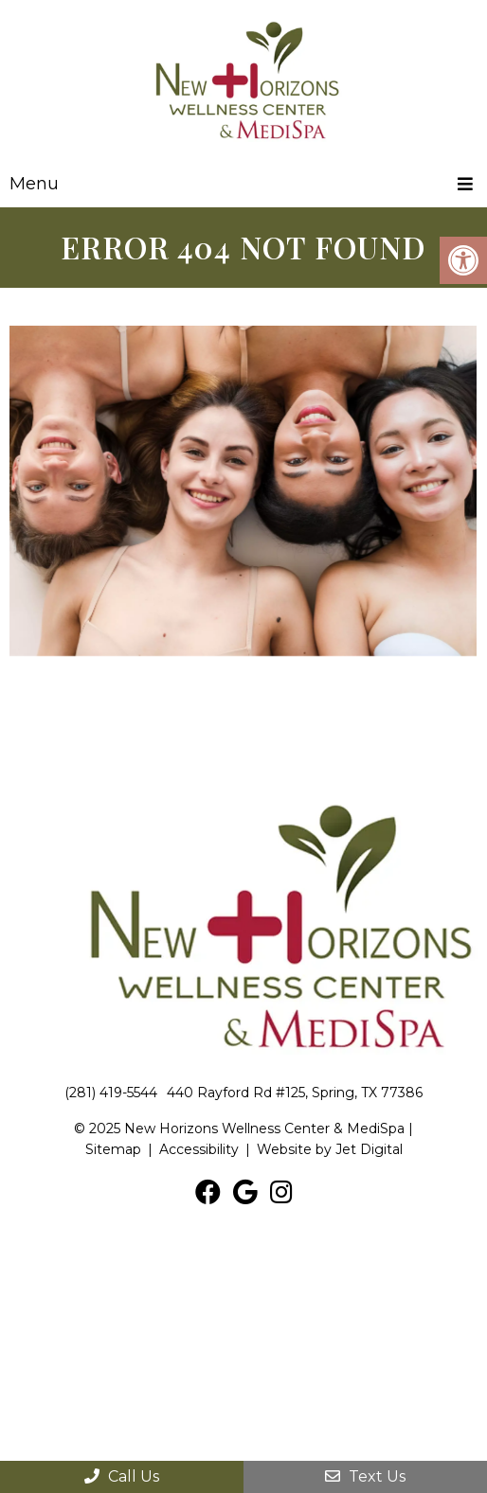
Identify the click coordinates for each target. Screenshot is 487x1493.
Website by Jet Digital (330, 1149)
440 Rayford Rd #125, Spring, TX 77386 (295, 1092)
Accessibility (199, 1149)
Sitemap (113, 1149)
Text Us (365, 1476)
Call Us (121, 1476)
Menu (34, 183)
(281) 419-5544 (110, 1092)
